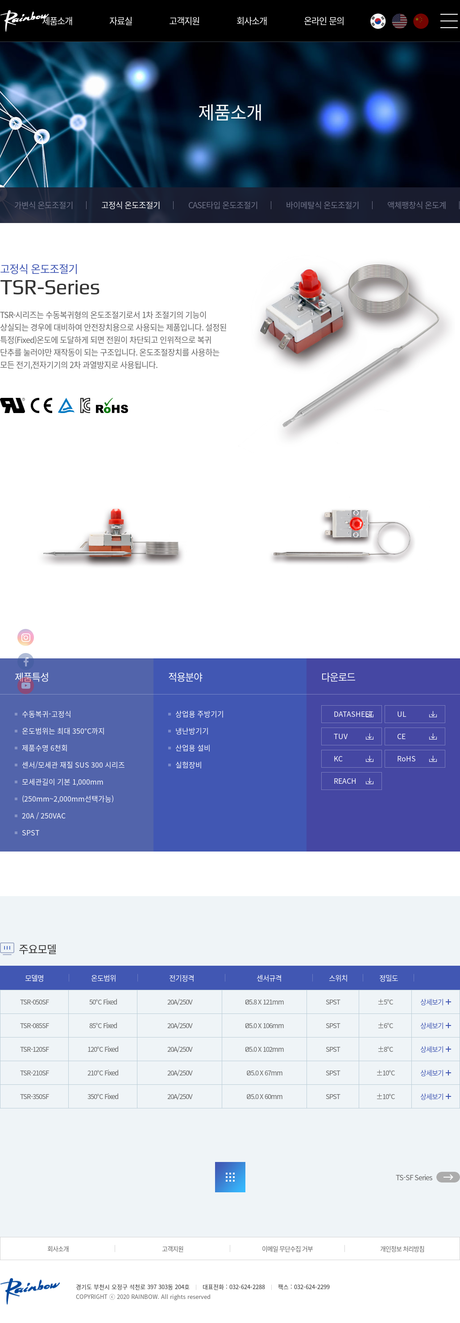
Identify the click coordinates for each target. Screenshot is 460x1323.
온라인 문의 (324, 20)
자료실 (120, 20)
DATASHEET (353, 713)
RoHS (406, 758)
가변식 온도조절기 (43, 205)
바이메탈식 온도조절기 (322, 205)
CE (401, 736)
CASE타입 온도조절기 (223, 205)
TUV (341, 736)
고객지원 (184, 20)
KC (338, 758)
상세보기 (435, 1002)
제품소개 (57, 20)
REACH (345, 780)
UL (401, 713)
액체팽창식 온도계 (416, 205)
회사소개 (251, 20)
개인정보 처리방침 (402, 1248)
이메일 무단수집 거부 (287, 1248)
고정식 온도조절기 (130, 205)
